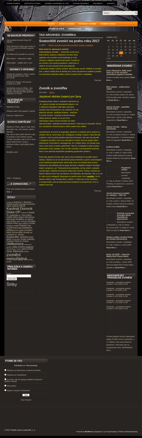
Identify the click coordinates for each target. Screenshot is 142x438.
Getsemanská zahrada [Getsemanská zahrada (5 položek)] (16, 204)
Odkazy (88, 29)
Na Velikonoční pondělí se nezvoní (20, 54)
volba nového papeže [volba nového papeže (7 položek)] (23, 247)
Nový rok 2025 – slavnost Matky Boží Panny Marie (118, 255)
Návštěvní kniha (13, 107)
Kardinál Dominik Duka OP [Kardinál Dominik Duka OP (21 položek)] (19, 210)
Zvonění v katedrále (86, 45)
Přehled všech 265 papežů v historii (21, 111)
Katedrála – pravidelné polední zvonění (118, 283)
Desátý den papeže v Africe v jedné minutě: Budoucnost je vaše (21, 75)
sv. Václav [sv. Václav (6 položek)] (19, 234)
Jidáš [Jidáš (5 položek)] (9, 206)
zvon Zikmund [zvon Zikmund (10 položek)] (15, 251)
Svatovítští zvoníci (32, 3)
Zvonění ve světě (56, 29)
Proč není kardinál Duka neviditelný (21, 189)
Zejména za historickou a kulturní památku (24, 370)
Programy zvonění (87, 24)
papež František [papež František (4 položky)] (29, 223)
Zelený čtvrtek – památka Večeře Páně (118, 108)
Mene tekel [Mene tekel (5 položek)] (24, 217)
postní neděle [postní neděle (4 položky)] (18, 230)
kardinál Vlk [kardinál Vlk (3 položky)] (25, 213)
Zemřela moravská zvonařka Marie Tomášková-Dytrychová (125, 216)
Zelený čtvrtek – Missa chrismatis (116, 128)
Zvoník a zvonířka (53, 88)
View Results (26, 400)
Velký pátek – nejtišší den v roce (19, 63)
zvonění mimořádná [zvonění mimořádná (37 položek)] (17, 256)
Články (51, 24)
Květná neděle (113, 147)
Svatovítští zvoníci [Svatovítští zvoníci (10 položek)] (17, 236)
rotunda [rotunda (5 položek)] (26, 232)
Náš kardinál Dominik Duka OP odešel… (19, 41)
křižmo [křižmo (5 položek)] (16, 217)
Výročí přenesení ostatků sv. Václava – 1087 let (118, 194)
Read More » (114, 100)
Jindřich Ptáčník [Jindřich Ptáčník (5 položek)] (18, 206)
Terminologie (74, 29)
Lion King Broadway (110, 431)
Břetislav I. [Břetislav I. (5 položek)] (28, 202)
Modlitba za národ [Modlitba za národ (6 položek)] (24, 219)
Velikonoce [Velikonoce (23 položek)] (15, 244)
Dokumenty (98, 3)
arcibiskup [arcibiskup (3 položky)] (10, 202)
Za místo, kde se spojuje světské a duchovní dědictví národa (23, 380)
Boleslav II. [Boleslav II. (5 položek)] (18, 202)
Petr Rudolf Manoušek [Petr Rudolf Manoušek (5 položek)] (19, 226)
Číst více (97, 80)
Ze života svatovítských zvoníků (66, 45)
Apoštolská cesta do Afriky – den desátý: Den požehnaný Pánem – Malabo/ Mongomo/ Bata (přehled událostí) (20, 91)
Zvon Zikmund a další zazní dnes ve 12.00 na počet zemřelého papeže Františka (21, 48)
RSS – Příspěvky (21, 177)
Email (9, 274)
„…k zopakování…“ (19, 184)
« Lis (108, 58)
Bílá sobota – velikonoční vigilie (19, 58)
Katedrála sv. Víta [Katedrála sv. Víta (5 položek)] (17, 215)
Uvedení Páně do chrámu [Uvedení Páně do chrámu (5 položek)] (18, 241)
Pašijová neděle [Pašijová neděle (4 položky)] (13, 226)
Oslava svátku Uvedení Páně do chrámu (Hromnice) (119, 238)
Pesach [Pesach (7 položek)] (23, 225)
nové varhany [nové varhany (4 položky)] (22, 221)
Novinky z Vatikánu (22, 69)
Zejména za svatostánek (16, 375)
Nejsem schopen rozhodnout (18, 390)
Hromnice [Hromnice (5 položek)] (31, 204)
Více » (9, 192)
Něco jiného (11, 386)
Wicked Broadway (131, 431)
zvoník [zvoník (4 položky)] (25, 252)
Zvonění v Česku (108, 24)
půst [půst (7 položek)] (20, 232)
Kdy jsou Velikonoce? (15, 115)
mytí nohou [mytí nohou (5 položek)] (11, 221)
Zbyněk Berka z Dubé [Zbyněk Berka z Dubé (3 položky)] (14, 249)
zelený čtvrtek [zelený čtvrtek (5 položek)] (27, 249)
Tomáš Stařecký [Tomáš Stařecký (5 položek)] (27, 239)
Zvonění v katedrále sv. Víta (57, 3)
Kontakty (111, 3)
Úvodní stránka (13, 3)
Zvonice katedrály (81, 3)
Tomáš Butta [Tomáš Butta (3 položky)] (16, 239)
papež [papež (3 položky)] (20, 223)
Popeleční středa (125, 169)
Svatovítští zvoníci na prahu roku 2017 (69, 41)
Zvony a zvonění (66, 24)
